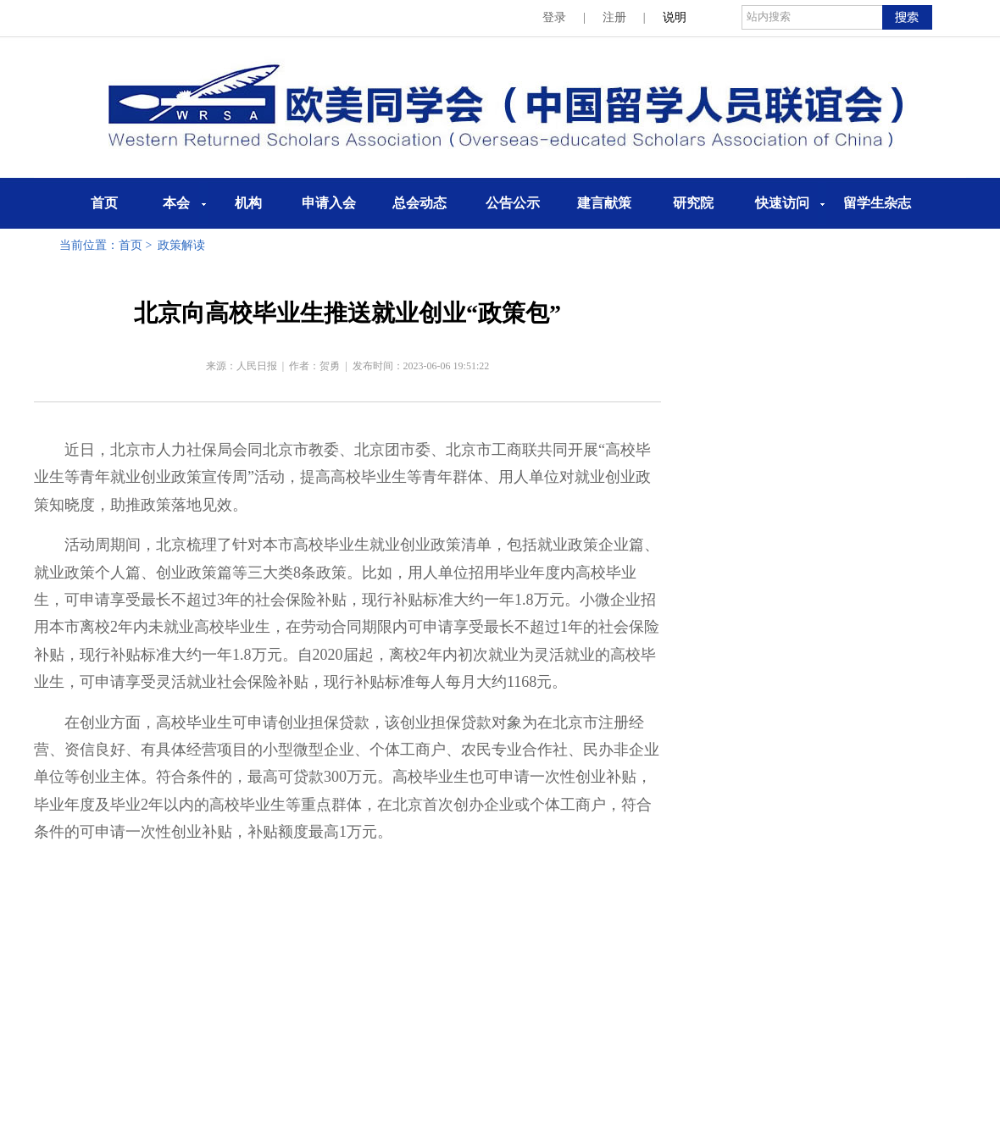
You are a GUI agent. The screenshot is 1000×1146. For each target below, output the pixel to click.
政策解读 (181, 245)
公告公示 (513, 203)
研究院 (693, 203)
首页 (104, 203)
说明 (674, 17)
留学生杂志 (877, 203)
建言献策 (604, 203)
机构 (248, 203)
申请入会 (329, 203)
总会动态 (419, 203)
